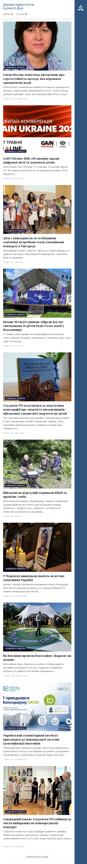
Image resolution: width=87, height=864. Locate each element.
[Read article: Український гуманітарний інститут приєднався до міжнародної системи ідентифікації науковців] (37, 706)
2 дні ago (17, 516)
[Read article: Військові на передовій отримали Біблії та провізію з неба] (37, 464)
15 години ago (19, 99)
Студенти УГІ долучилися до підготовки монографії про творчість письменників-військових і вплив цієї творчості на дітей (35, 409)
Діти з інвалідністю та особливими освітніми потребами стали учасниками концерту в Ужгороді (33, 242)
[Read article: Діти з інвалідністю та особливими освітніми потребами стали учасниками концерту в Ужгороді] (37, 209)
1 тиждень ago (20, 596)
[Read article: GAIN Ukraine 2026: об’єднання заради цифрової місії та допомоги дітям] (37, 129)
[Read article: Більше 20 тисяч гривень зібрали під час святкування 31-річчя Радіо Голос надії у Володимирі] (37, 293)
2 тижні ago (18, 846)
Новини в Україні (15, 67)
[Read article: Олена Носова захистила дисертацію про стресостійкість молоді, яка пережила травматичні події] (37, 46)
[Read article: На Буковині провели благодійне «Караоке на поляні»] (37, 627)
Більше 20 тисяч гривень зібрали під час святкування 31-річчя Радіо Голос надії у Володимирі (33, 326)
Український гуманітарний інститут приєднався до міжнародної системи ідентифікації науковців (31, 739)
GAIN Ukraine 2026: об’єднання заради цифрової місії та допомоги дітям (31, 160)
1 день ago (18, 178)
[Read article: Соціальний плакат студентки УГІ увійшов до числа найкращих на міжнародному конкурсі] (37, 790)
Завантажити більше (37, 857)
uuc (8, 99)
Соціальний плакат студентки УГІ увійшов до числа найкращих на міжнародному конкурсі (37, 823)
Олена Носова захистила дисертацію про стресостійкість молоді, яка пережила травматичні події (34, 78)
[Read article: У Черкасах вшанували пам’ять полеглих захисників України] (37, 547)
